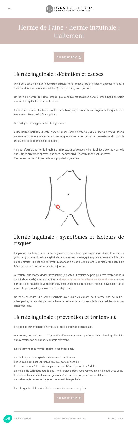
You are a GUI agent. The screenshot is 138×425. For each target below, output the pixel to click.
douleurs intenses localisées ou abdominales (86, 279)
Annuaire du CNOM (116, 418)
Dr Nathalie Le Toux (78, 418)
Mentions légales (22, 418)
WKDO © (65, 418)
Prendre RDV (69, 57)
